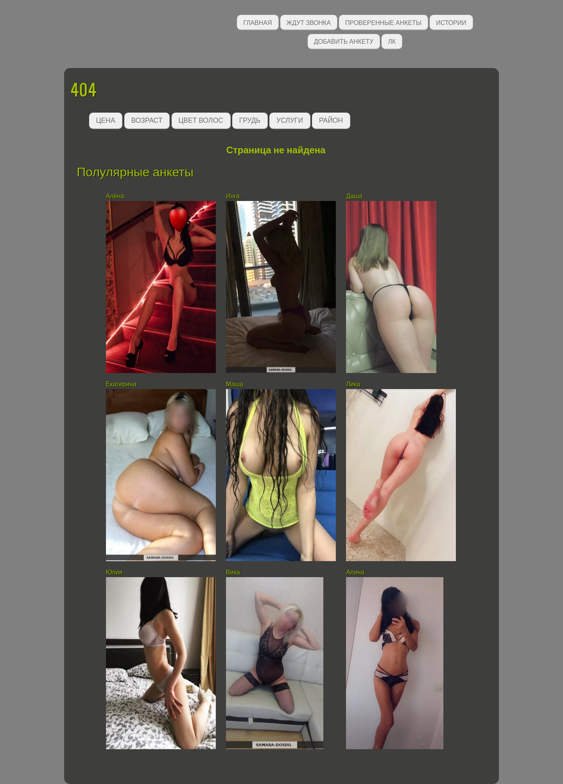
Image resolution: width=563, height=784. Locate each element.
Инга (233, 196)
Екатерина (121, 384)
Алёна (115, 196)
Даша (354, 196)
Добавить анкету (344, 40)
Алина (355, 572)
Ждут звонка (309, 22)
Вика (233, 572)
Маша (234, 384)
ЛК (392, 40)
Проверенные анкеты (383, 22)
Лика (353, 384)
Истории (451, 22)
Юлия (114, 572)
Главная (257, 22)
